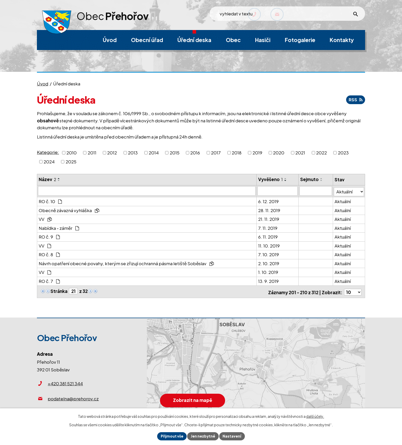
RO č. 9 (49, 236)
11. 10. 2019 (269, 245)
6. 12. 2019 (268, 200)
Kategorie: (48, 152)
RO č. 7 (49, 280)
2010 (71, 152)
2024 (49, 161)
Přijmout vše (171, 436)
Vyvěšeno (270, 179)
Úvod (42, 83)
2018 (237, 152)
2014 (154, 152)
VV (45, 218)
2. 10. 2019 (268, 262)
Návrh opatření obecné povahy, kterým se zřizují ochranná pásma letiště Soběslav (126, 262)
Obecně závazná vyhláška (69, 209)
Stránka (59, 290)
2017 (216, 152)
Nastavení (232, 436)
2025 (71, 161)
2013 (133, 152)
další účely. (315, 416)
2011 (92, 152)
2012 (112, 152)
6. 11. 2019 (268, 236)
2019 (257, 152)
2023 (343, 152)
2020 (278, 152)
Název (47, 179)
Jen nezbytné (203, 436)
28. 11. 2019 (269, 209)
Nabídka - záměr (59, 227)
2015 (174, 152)
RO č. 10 (50, 200)
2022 (321, 152)
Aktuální (343, 200)
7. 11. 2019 (268, 227)
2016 (195, 152)
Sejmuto (309, 179)
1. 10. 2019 (268, 271)
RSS (355, 99)
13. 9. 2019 (268, 280)
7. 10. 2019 (268, 253)
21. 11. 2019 (268, 218)
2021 (300, 152)
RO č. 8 (49, 253)
